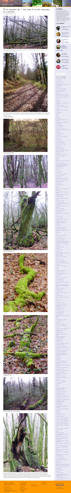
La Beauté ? (58, 87)
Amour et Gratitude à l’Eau (61, 257)
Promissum (58, 301)
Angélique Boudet (23, 484)
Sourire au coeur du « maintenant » (62, 328)
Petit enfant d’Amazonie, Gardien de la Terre (62, 365)
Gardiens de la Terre (60, 200)
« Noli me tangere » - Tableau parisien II (61, 439)
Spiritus (57, 386)
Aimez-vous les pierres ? (60, 288)
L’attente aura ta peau (60, 344)
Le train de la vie (59, 81)
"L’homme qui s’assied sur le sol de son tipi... (62, 120)
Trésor (57, 245)
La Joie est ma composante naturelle (61, 363)
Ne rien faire (58, 274)
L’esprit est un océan (60, 133)
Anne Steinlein (22, 486)
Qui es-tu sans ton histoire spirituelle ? (61, 374)
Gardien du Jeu (58, 177)
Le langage (58, 359)
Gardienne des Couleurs (60, 148)
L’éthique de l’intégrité (60, 372)
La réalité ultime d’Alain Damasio (62, 106)
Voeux (57, 115)
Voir (57, 426)
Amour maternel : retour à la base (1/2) (62, 297)
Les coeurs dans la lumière (61, 227)
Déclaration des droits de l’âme (61, 459)
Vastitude (58, 264)
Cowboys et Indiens (59, 332)
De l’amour (58, 379)
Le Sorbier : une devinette (61, 382)
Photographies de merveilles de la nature (62, 230)
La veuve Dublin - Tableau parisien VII (62, 452)
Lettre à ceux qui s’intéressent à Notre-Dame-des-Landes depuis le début (62, 285)
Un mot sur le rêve (59, 250)
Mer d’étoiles (58, 139)
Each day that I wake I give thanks (62, 96)
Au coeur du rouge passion (61, 261)
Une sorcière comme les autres (61, 136)
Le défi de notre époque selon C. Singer (62, 447)
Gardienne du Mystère (60, 181)
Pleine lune (58, 356)
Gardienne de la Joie (60, 151)
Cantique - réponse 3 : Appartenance (62, 420)
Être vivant (58, 190)
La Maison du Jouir (59, 295)
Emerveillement (59, 340)
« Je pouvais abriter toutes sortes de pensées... (62, 204)
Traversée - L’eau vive (60, 414)
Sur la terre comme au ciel (61, 458)
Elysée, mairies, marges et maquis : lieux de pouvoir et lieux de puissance (63, 465)
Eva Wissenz (6, 14)
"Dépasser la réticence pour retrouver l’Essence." (61, 337)
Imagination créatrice (60, 432)
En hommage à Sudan (60, 279)
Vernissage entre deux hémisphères (62, 213)
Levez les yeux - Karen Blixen (61, 361)
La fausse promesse (60, 105)
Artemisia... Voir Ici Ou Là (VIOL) (62, 244)
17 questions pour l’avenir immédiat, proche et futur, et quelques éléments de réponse (62, 165)
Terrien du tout (59, 237)
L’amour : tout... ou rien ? (60, 128)
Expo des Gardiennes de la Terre (62, 94)
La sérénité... (58, 172)
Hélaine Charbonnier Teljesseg (23, 489)
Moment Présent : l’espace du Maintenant (61, 306)
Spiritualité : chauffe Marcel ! (61, 377)
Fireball (57, 169)
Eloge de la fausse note (60, 376)
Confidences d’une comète (60, 210)
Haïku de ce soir (59, 462)
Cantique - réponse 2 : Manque (61, 419)
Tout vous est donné (60, 280)
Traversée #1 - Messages (60, 392)
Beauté (57, 116)
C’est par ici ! (38, 477)
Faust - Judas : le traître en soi (62, 370)
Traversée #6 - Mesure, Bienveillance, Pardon (60, 401)
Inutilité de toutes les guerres (62, 466)
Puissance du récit (59, 429)
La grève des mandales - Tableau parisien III (62, 441)
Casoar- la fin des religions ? (61, 265)
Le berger (58, 322)
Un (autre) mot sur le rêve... (61, 235)
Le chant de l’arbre (59, 321)
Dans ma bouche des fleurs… (61, 351)
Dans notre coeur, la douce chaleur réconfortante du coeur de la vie (62, 242)
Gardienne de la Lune (60, 147)
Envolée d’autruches (59, 271)
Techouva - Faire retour (60, 380)
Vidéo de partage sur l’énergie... (62, 273)
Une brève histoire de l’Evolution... (62, 122)
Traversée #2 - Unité (60, 393)
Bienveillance (58, 132)
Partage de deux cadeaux (60, 91)
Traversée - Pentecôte (60, 390)
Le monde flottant (59, 479)
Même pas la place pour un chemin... (62, 262)
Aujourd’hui (58, 248)
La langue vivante (59, 141)
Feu (56, 214)
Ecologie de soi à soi (60, 83)
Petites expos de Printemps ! (61, 154)
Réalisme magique (59, 211)
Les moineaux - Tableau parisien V (62, 445)
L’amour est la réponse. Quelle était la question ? (62, 130)
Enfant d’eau (58, 224)
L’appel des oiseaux (59, 289)
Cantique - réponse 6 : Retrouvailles (62, 425)
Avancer (57, 187)
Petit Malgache (59, 309)
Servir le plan (58, 186)
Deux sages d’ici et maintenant (61, 292)
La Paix (57, 93)
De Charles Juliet (59, 413)
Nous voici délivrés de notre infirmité (61, 206)
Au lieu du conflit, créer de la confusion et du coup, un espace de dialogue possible (62, 475)
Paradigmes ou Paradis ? (60, 308)
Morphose (58, 225)
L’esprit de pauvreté (60, 456)
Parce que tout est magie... (61, 144)
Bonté (57, 385)
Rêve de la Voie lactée (60, 324)
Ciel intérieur (58, 461)
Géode (57, 157)
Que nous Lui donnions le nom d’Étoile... (61, 334)
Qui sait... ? (58, 327)
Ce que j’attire (58, 123)
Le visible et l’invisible (60, 302)
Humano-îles (58, 471)
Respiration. (58, 101)
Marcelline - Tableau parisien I (62, 436)
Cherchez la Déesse (59, 216)
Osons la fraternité (59, 469)
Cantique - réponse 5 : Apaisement (62, 423)
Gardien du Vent (59, 183)
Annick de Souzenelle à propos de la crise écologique (62, 85)
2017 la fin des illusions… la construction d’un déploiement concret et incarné (61, 354)
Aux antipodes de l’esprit (60, 238)
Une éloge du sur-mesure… (61, 163)
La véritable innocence (60, 311)
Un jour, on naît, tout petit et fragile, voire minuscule (61, 222)
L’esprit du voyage (59, 299)
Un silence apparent (59, 338)
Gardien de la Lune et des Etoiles (62, 189)
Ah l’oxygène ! (58, 480)
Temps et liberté (59, 217)
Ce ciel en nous (59, 80)
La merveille (58, 100)
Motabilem (58, 113)
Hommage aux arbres (60, 312)
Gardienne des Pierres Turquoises (62, 150)
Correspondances (59, 403)
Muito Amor (58, 232)
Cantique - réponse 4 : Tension (61, 422)
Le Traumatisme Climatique (61, 90)
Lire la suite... (63, 21)
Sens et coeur (58, 138)
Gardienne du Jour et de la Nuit (62, 180)
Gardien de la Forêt (59, 196)
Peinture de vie (59, 135)
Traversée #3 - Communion (61, 395)
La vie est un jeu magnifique (61, 325)
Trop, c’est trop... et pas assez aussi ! (61, 98)
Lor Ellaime (22, 491)
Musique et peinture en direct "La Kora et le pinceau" (62, 195)
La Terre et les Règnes (60, 142)
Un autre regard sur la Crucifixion (62, 428)
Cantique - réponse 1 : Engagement (62, 417)
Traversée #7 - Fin (59, 404)
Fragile (57, 108)
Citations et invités (34, 486)
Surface (57, 276)
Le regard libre (59, 112)
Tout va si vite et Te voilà (61, 88)
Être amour (58, 153)
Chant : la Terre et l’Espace (61, 277)
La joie (57, 267)
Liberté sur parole (59, 168)
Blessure (57, 159)
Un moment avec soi (59, 314)
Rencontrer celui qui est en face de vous (62, 283)
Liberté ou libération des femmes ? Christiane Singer (62, 253)
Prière (57, 234)
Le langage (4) (58, 468)
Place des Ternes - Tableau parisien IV (62, 443)
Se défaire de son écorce (60, 228)
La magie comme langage (60, 270)
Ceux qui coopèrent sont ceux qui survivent (62, 219)
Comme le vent (59, 291)
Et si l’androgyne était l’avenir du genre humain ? (62, 435)
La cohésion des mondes (60, 202)
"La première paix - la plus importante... (61, 330)
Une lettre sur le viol (60, 369)
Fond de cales (58, 410)
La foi (57, 258)
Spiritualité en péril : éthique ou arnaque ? (62, 110)
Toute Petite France (60, 472)
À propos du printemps (60, 156)
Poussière (58, 294)
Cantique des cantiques (60, 416)
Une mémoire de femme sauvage (62, 408)
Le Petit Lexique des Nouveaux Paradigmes (61, 407)
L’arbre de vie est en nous (61, 346)
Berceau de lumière (59, 255)
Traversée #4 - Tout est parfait (62, 396)
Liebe (57, 318)
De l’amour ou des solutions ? (61, 78)
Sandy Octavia (33, 484)
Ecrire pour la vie (59, 171)
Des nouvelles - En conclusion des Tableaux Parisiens (62, 455)
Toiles (57, 269)
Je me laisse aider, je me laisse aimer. (62, 199)
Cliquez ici (60, 487)
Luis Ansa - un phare (60, 341)
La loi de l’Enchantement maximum (62, 343)
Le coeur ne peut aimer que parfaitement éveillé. (61, 388)
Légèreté (58, 411)
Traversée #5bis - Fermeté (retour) (62, 399)
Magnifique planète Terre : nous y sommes (62, 192)
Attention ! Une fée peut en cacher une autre (62, 348)
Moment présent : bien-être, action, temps (62, 316)
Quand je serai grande (60, 208)
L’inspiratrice (58, 118)
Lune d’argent (58, 383)
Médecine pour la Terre (60, 240)
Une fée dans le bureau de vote (62, 350)
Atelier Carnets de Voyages (61, 319)
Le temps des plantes (60, 175)
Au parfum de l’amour (60, 247)
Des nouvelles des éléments (61, 174)
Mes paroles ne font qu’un (61, 304)
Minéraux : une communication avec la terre (63, 161)
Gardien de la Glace (59, 184)
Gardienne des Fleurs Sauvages (61, 178)
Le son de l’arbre (59, 126)
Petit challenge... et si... (60, 125)
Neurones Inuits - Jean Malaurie (62, 367)
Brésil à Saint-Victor (60, 259)
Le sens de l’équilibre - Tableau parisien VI (62, 450)
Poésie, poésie (58, 358)
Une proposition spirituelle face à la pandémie (62, 103)
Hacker (57, 431)
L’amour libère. (58, 251)
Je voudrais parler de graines (61, 477)
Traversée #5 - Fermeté (60, 398)
